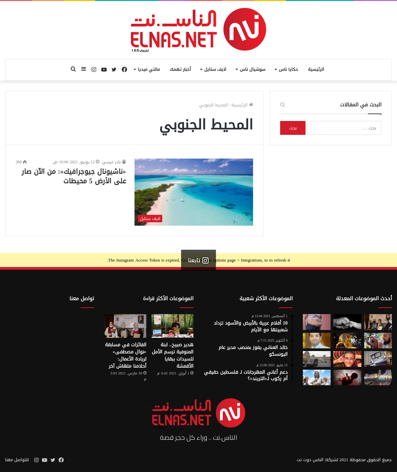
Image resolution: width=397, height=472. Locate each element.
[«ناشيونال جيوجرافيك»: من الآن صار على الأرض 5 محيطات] (193, 192)
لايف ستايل (215, 69)
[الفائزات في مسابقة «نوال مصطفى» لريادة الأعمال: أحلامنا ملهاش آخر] (125, 326)
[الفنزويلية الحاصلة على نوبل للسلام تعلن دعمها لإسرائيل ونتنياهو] (317, 377)
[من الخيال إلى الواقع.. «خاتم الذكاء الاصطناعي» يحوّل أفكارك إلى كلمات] (378, 340)
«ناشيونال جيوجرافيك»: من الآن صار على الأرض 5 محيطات (74, 176)
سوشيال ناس (252, 69)
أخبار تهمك (180, 69)
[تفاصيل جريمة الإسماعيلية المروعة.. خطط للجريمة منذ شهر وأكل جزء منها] (347, 359)
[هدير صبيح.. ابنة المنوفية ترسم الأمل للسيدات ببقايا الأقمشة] (172, 326)
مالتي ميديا (149, 69)
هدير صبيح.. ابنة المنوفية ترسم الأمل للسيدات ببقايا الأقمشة (172, 355)
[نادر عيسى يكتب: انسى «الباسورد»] (317, 340)
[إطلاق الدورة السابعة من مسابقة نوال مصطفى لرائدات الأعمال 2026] (378, 322)
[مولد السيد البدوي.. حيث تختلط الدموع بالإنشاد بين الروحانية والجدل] (378, 377)
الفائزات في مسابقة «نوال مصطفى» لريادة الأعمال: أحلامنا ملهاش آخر (125, 355)
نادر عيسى (111, 162)
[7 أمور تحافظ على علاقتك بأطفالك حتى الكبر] (347, 322)
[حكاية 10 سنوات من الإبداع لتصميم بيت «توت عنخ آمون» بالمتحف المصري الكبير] (347, 340)
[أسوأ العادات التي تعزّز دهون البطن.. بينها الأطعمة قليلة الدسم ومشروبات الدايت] (317, 322)
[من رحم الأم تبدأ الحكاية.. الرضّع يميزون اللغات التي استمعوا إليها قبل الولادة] (347, 377)
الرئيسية (316, 69)
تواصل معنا (81, 298)
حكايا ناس (288, 69)
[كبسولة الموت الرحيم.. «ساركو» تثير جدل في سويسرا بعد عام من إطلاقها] (378, 359)
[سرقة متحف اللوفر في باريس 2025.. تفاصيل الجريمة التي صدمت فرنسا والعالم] (317, 359)
